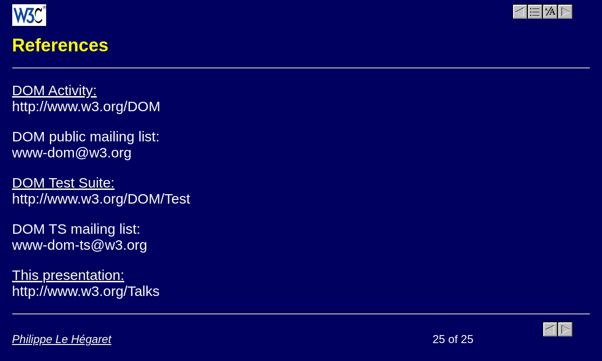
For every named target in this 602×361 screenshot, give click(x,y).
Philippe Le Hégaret (62, 339)
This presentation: (68, 275)
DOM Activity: (54, 90)
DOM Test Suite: (63, 182)
